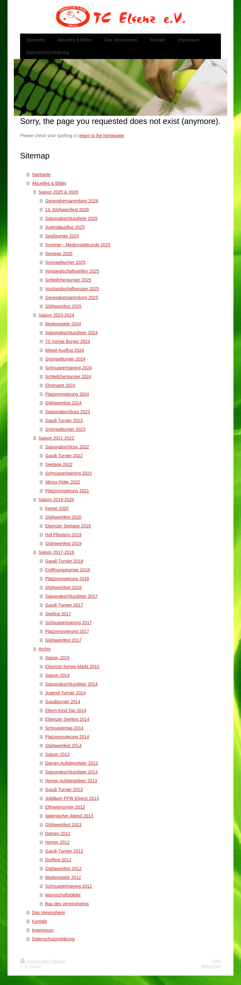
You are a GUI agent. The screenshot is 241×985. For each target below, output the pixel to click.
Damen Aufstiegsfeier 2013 (71, 763)
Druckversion (35, 961)
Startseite (41, 174)
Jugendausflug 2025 (65, 227)
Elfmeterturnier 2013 (65, 807)
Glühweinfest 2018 (63, 587)
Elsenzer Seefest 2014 (67, 719)
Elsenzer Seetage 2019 (68, 525)
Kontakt (39, 921)
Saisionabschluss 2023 (67, 411)
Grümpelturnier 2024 (65, 358)
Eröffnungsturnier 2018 (67, 569)
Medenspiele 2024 (63, 323)
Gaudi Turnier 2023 (64, 420)
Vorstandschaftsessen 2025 (72, 288)
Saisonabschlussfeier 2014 (71, 684)
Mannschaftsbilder (63, 894)
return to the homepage (101, 135)
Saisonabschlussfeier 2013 (71, 771)
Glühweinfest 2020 (63, 517)
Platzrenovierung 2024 (67, 394)
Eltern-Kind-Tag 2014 (66, 710)
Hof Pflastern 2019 (63, 534)
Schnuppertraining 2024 (68, 367)
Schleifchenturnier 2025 (68, 279)
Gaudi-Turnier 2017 (64, 605)
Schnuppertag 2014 (64, 728)
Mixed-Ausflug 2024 (64, 350)
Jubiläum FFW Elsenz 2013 (72, 798)
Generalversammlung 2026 (71, 200)
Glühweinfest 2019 (63, 543)
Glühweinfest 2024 (63, 402)
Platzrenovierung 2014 (67, 736)
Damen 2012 (57, 833)
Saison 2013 (57, 754)
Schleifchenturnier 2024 (68, 376)
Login (216, 961)
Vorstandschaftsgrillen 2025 (72, 271)
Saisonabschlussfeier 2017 (71, 596)
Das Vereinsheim (48, 912)
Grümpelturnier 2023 (65, 429)
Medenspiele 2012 (63, 877)
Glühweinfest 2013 (63, 824)
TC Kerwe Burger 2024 (67, 341)
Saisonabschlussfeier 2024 (71, 332)
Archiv (45, 648)
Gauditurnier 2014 (62, 701)
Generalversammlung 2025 (71, 297)
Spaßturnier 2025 (62, 235)
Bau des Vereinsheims (67, 903)
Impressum (43, 930)
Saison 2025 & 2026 (58, 192)
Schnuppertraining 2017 (68, 622)
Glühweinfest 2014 (63, 745)
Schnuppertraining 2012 (68, 886)
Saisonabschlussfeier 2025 (71, 218)
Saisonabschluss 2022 (67, 446)
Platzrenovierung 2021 (67, 490)
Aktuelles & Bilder (49, 183)
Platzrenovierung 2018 (67, 578)
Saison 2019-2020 (56, 499)
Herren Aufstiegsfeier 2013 (71, 780)
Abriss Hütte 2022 (62, 481)
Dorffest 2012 (58, 859)
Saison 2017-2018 (56, 552)
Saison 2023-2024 (56, 315)
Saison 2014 (57, 675)
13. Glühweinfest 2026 (67, 209)
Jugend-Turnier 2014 (65, 692)
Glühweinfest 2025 (63, 306)
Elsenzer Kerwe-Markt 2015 (72, 666)
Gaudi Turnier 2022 (64, 455)
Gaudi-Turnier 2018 (64, 561)
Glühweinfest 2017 (63, 640)
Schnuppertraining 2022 (68, 473)
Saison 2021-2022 (56, 438)
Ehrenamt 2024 (60, 385)
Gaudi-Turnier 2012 (64, 851)
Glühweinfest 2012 (63, 868)
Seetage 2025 (58, 253)
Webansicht (211, 966)
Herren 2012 (57, 842)
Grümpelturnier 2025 (65, 262)
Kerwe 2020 (57, 508)
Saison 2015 (57, 657)
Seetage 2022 (58, 464)
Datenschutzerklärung (53, 938)
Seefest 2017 (58, 613)
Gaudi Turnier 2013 (64, 789)
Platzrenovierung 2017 (67, 631)
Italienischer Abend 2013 (69, 815)
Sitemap (59, 961)
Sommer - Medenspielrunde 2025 (77, 244)
